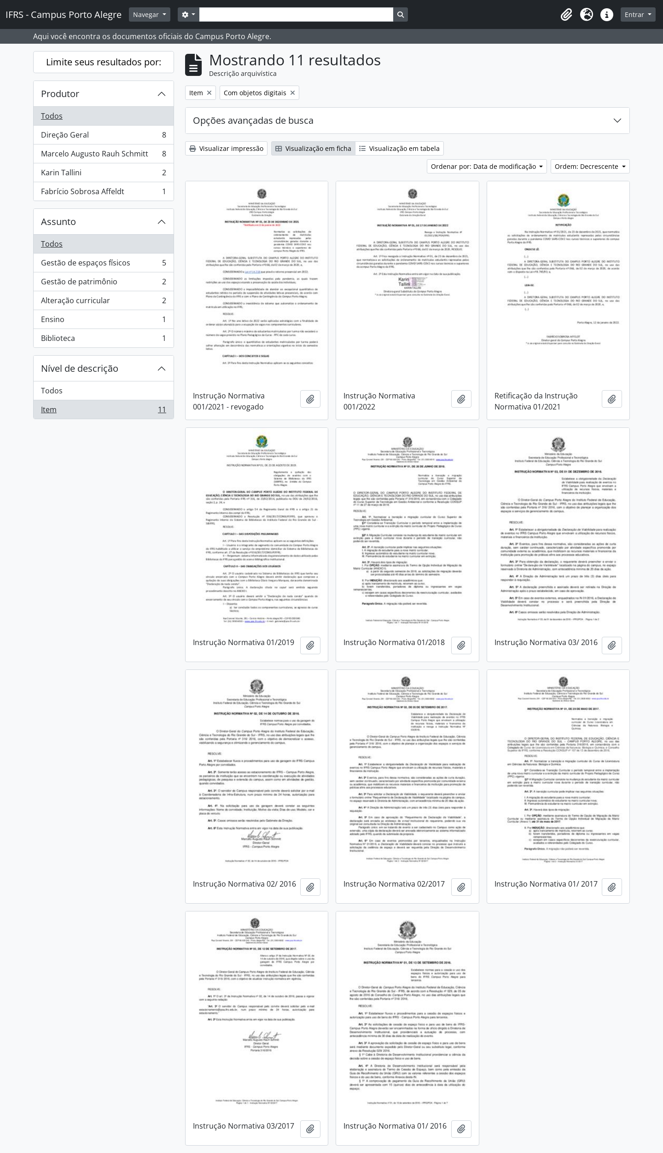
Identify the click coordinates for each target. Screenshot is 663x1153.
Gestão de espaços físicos (103, 264)
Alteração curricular (103, 302)
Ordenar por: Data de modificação (484, 166)
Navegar (147, 14)
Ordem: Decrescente (587, 166)
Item (103, 411)
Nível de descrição (79, 368)
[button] (566, 15)
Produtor (60, 93)
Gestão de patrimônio (103, 283)
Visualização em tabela (399, 148)
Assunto (58, 221)
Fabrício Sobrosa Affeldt (103, 193)
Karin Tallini (103, 174)
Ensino (103, 321)
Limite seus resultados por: (103, 62)
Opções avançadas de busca (253, 120)
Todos (52, 116)
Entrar (635, 14)
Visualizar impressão (226, 148)
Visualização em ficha (313, 148)
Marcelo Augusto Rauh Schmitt (103, 155)
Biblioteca (103, 340)
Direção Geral (103, 136)
